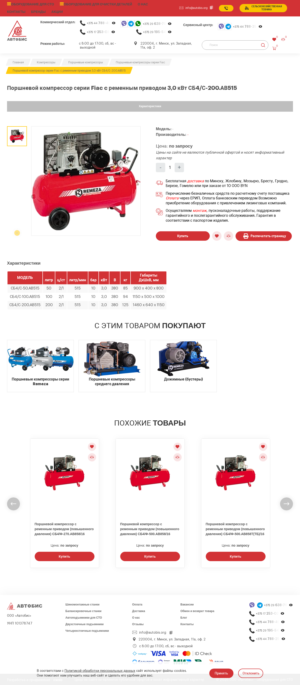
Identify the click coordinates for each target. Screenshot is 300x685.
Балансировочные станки (83, 610)
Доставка (138, 610)
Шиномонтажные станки (82, 603)
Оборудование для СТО (30, 4)
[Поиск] (235, 44)
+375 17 (101, 31)
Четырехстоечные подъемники (87, 629)
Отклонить (251, 673)
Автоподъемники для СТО (83, 616)
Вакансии (187, 603)
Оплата (172, 197)
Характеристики (150, 105)
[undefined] (13, 502)
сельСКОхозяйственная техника (262, 7)
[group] (86, 180)
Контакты (187, 623)
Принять (221, 673)
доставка (195, 180)
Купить (182, 234)
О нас (133, 4)
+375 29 (157, 23)
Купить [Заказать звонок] (64, 555)
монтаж (199, 210)
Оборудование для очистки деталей (91, 4)
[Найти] (263, 44)
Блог (183, 616)
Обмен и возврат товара (197, 610)
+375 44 (101, 22)
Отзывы (138, 623)
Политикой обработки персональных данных (99, 671)
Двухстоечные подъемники (84, 623)
